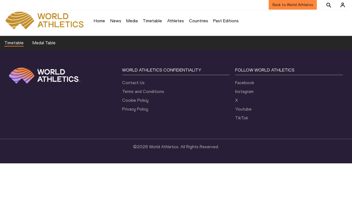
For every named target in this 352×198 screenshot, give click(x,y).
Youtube (243, 109)
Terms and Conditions (143, 91)
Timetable (152, 20)
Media (132, 20)
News (115, 20)
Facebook (244, 82)
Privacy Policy (135, 109)
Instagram (244, 91)
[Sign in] (343, 5)
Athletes (175, 20)
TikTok (241, 117)
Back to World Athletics (293, 4)
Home (99, 20)
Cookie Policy (135, 100)
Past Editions (226, 20)
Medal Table (44, 42)
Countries (198, 20)
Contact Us (133, 82)
